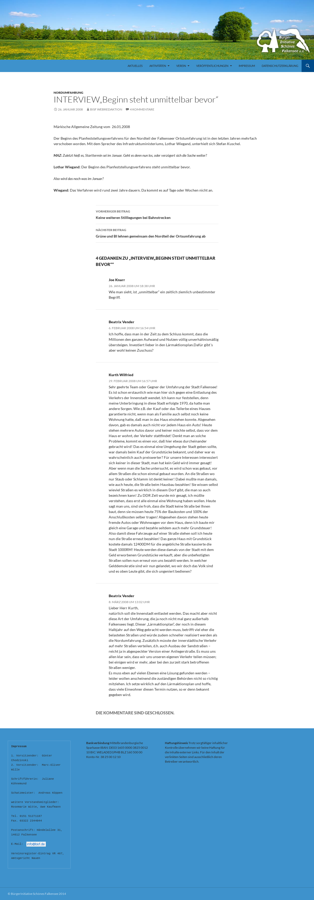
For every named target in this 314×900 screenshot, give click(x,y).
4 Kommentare (142, 109)
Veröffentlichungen (212, 65)
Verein (181, 65)
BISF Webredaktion (106, 109)
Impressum (247, 65)
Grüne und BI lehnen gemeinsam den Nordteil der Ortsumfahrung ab (157, 232)
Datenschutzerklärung (280, 65)
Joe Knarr (117, 280)
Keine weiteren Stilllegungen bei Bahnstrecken (157, 214)
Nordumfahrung (68, 92)
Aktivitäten (157, 65)
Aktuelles (135, 65)
